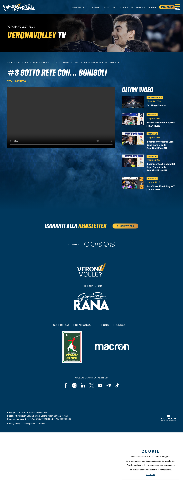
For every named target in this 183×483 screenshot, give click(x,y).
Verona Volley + (17, 62)
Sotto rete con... (69, 62)
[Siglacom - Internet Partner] (168, 420)
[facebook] (93, 244)
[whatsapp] (112, 244)
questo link (170, 461)
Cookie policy (29, 423)
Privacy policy (13, 423)
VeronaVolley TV (43, 62)
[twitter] (99, 244)
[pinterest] (106, 244)
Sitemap (41, 423)
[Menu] (177, 7)
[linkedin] (86, 244)
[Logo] (12, 7)
